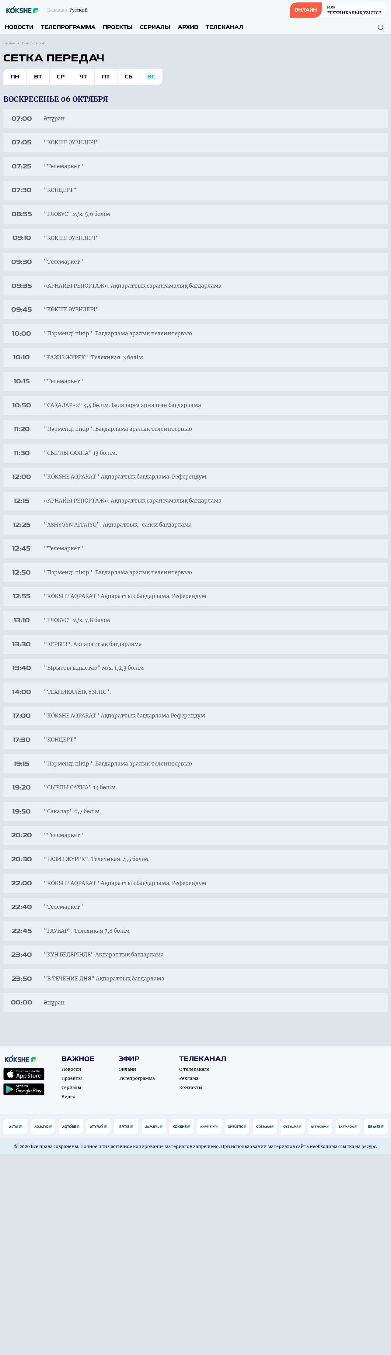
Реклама (188, 1279)
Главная (9, 43)
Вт (38, 77)
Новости (19, 27)
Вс (151, 77)
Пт (106, 77)
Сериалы (155, 27)
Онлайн (127, 1270)
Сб (128, 77)
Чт (83, 77)
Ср (61, 77)
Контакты (190, 1288)
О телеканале (194, 1270)
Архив (188, 27)
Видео (68, 1297)
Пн (15, 77)
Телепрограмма (68, 27)
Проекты (118, 27)
